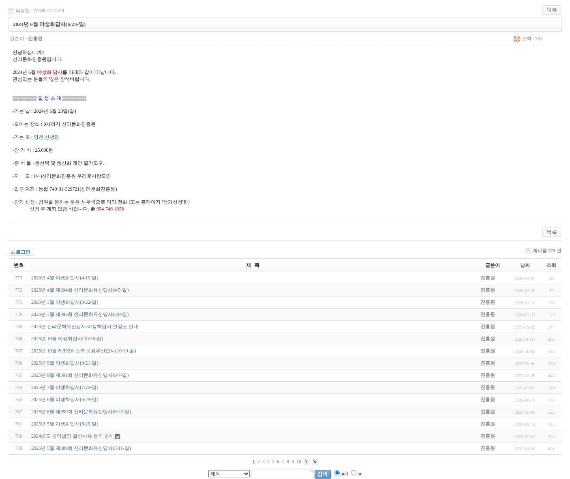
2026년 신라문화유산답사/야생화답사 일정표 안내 (84, 326)
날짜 (525, 265)
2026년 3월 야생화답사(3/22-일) (64, 302)
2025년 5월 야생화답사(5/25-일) (64, 424)
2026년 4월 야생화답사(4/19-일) (64, 278)
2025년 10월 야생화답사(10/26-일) (67, 339)
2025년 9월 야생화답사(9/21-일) (64, 363)
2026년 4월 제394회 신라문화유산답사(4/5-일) (80, 290)
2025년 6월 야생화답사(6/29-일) (64, 399)
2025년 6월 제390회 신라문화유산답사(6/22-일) (81, 412)
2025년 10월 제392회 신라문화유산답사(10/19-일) (83, 351)
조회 (551, 265)
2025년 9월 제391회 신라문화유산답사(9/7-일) (80, 375)
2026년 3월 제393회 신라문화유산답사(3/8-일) (80, 314)
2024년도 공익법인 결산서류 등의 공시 (72, 436)
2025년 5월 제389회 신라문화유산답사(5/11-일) (81, 448)
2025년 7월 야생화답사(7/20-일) (64, 387)
